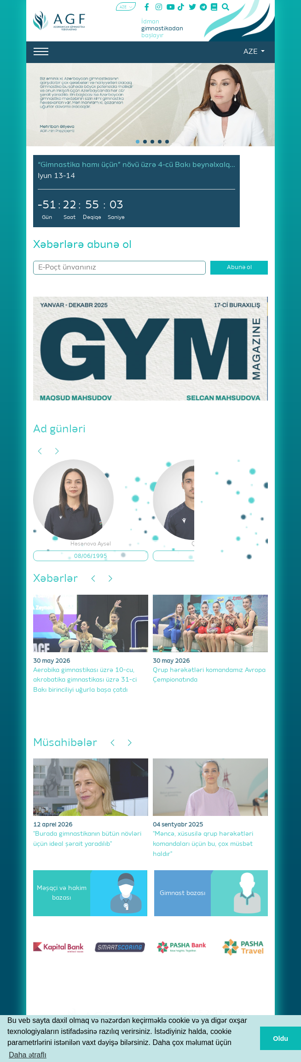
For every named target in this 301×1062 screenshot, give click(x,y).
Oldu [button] (280, 1038)
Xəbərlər (55, 578)
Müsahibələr (65, 742)
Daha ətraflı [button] (27, 1055)
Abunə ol (239, 267)
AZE (251, 52)
